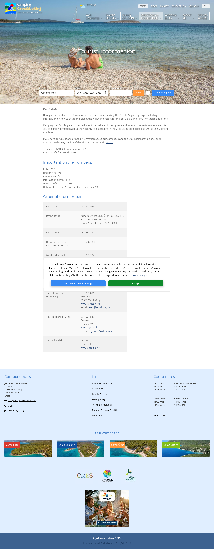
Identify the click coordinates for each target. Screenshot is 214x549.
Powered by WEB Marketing (98, 543)
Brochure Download (102, 383)
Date (77, 87)
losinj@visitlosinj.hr (99, 307)
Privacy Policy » (138, 275)
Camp (42, 87)
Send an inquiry (163, 92)
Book (138, 92)
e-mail (109, 142)
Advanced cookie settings (78, 283)
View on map (160, 415)
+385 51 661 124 (14, 411)
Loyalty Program (100, 394)
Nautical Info (98, 415)
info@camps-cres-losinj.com (20, 400)
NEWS (154, 6)
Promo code (116, 87)
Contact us (178, 6)
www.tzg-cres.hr (90, 327)
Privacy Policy (98, 399)
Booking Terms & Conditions (106, 410)
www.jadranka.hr (90, 347)
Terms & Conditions (102, 404)
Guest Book (97, 388)
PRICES (143, 6)
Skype (9, 405)
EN (205, 6)
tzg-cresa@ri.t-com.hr (101, 331)
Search (194, 6)
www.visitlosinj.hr (90, 303)
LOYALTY (164, 6)
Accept (136, 283)
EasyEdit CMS (123, 543)
